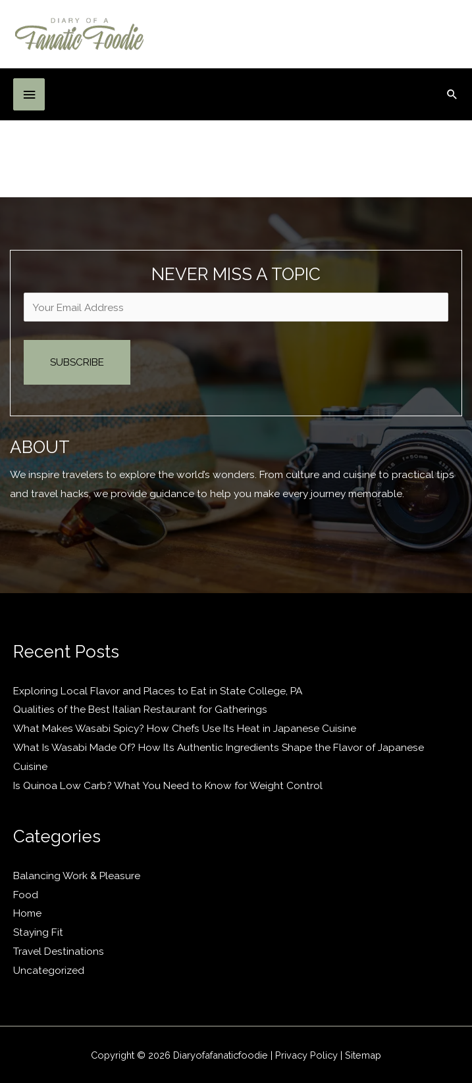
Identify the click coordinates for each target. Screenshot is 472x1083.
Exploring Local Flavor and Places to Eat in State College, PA (157, 691)
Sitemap (363, 1055)
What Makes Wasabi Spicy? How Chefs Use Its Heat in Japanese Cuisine (184, 728)
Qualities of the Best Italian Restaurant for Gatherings (140, 709)
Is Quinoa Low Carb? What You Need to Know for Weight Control (168, 785)
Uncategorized (48, 970)
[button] (452, 94)
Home (27, 913)
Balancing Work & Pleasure (76, 875)
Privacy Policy (306, 1055)
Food (25, 894)
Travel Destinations (58, 951)
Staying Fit (38, 932)
